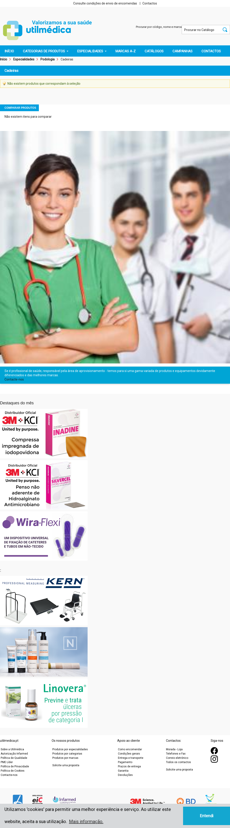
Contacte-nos (14, 379)
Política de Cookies (12, 770)
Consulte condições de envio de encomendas (105, 3)
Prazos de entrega (129, 766)
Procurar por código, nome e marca (159, 27)
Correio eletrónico (177, 757)
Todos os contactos (178, 762)
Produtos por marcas (65, 757)
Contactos (149, 3)
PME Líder (7, 762)
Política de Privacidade (15, 766)
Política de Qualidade (14, 757)
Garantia (123, 770)
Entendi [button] (206, 815)
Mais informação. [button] (86, 821)
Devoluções (125, 775)
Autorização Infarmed (14, 753)
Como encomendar (130, 749)
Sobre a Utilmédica (12, 749)
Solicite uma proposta (65, 765)
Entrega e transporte (130, 757)
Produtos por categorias (67, 753)
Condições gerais (129, 753)
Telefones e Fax (176, 753)
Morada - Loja (174, 749)
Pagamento (125, 762)
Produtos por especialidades (70, 749)
